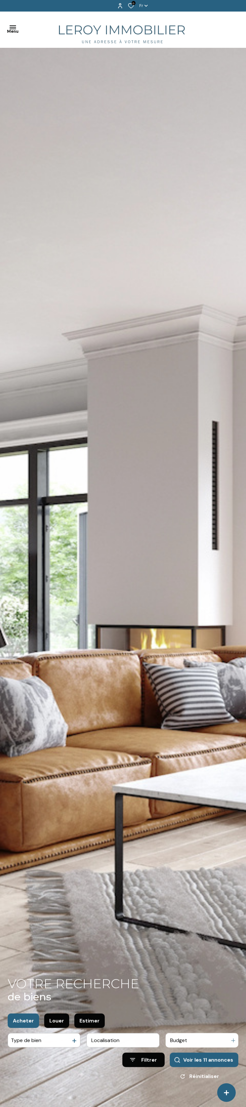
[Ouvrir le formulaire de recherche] (143, 1066)
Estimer (89, 1026)
